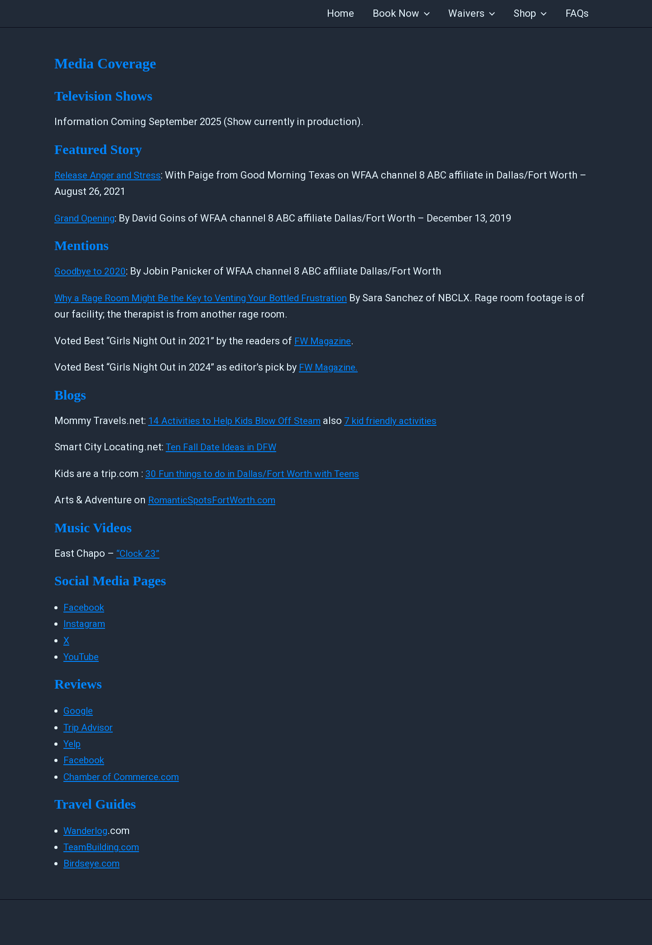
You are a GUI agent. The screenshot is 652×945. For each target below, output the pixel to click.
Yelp (73, 743)
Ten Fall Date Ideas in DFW (225, 447)
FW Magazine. (331, 367)
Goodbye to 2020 (92, 271)
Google (79, 710)
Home (334, 13)
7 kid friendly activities (409, 420)
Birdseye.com (94, 863)
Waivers (468, 13)
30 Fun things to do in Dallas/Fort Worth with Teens (261, 473)
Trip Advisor (90, 727)
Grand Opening (88, 218)
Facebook (85, 607)
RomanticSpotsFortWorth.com (218, 500)
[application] (419, 13)
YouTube (83, 656)
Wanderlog (88, 830)
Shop (528, 13)
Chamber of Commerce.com (126, 776)
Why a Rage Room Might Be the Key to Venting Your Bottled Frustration (214, 298)
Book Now (396, 13)
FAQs (576, 13)
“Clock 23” (139, 553)
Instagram (86, 623)
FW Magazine (325, 341)
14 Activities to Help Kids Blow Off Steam (241, 420)
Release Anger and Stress (112, 175)
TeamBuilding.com (106, 847)
